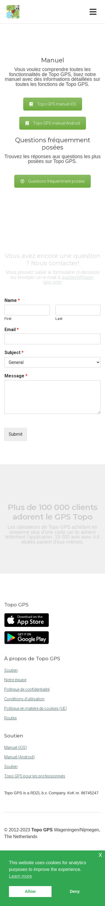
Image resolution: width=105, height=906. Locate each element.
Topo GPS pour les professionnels (34, 776)
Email (11, 329)
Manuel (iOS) (15, 747)
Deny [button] (75, 891)
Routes (10, 718)
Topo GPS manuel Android (52, 123)
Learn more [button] (20, 876)
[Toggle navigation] (94, 12)
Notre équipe (15, 680)
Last (58, 318)
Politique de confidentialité (27, 689)
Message (15, 376)
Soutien (11, 670)
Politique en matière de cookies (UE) (35, 708)
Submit (15, 434)
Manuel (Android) (19, 757)
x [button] (100, 854)
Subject (14, 352)
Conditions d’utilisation (24, 699)
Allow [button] (30, 891)
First (7, 318)
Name (12, 300)
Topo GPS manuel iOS (52, 104)
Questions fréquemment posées (52, 181)
